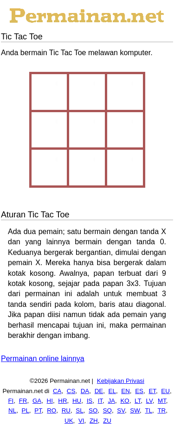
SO (93, 410)
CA (57, 391)
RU (66, 410)
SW (135, 410)
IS (90, 400)
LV (149, 400)
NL (12, 410)
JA (111, 400)
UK (68, 420)
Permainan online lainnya (42, 358)
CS (71, 391)
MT (162, 400)
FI (10, 400)
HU (76, 400)
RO (51, 410)
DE (99, 391)
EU (165, 391)
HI (50, 400)
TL (148, 410)
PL (25, 410)
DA (85, 391)
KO (124, 400)
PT (38, 410)
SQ (107, 410)
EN (125, 391)
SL (79, 410)
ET (152, 391)
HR (62, 400)
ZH (94, 420)
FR (23, 400)
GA (36, 400)
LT (138, 400)
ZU (107, 420)
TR (161, 410)
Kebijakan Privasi (120, 380)
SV (121, 410)
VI (81, 420)
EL (112, 391)
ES (139, 391)
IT (100, 400)
